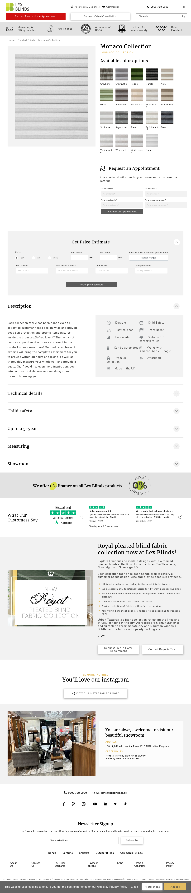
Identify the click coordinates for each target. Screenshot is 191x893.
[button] (91, 743)
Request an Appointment (122, 211)
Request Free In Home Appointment (36, 16)
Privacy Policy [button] (118, 887)
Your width (76, 252)
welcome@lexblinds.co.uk (111, 792)
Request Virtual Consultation (100, 16)
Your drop (105, 252)
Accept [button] (175, 887)
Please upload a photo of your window (148, 252)
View (103, 636)
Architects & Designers (85, 7)
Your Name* (107, 188)
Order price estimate (91, 284)
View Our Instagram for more (95, 693)
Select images (148, 257)
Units (18, 252)
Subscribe (132, 840)
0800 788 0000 (77, 792)
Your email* (151, 188)
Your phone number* (155, 200)
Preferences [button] (152, 887)
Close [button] (134, 887)
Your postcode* (109, 200)
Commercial (110, 7)
